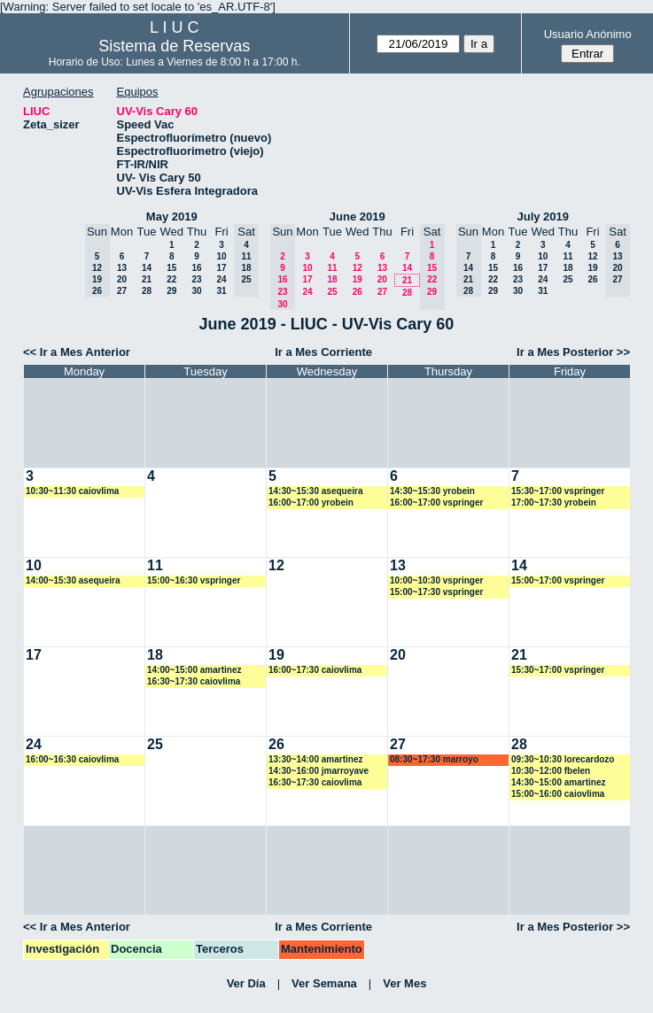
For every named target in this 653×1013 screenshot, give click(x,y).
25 (332, 292)
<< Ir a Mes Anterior (76, 352)
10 (221, 256)
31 (221, 291)
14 (147, 268)
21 (147, 279)
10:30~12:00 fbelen (550, 771)
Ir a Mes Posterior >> (573, 352)
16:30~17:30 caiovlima (193, 681)
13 (122, 268)
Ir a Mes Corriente (323, 352)
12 (357, 268)
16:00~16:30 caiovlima (72, 759)
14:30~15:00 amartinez (558, 782)
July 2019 (543, 216)
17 (221, 268)
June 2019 (357, 216)
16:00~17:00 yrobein (311, 502)
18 (332, 279)
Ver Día (246, 983)
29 (171, 291)
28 (147, 291)
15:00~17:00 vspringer (557, 580)
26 (357, 292)
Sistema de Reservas (174, 46)
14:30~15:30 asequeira (315, 491)
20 (122, 279)
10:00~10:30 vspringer (436, 580)
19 (357, 279)
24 (221, 279)
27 (122, 291)
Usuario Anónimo (588, 34)
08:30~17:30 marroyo (434, 759)
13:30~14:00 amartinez (315, 759)
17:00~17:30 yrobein (553, 502)
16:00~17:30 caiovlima (314, 670)
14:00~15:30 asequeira (73, 580)
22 (171, 279)
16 (196, 268)
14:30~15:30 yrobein (432, 491)
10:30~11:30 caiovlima (72, 491)
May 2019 (172, 216)
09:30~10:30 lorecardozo (562, 759)
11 (332, 268)
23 (196, 279)
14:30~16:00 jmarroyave (318, 771)
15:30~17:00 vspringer (557, 491)
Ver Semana (324, 983)
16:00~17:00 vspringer (436, 502)
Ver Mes (404, 983)
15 (171, 268)
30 (196, 291)
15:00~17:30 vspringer (436, 592)
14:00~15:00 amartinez (194, 670)
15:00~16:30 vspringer (193, 580)
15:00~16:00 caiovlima (557, 794)
